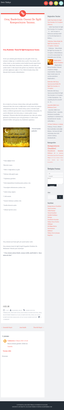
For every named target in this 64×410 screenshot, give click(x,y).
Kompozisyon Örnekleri (53, 147)
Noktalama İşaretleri (53, 155)
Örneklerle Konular (55, 151)
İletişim (50, 217)
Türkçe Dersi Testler (53, 222)
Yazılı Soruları (52, 208)
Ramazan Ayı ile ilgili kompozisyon (25, 317)
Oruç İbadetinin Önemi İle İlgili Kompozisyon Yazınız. (22, 21)
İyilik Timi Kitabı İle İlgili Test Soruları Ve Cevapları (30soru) (55, 22)
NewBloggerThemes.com (44, 406)
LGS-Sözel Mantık (55, 157)
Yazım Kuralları (52, 213)
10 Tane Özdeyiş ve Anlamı (55, 124)
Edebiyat (50, 153)
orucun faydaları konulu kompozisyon (24, 312)
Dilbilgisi (50, 224)
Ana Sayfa (23, 327)
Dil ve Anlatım (58, 153)
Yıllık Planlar (51, 210)
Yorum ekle (7, 351)
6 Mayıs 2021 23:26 (21, 341)
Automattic (22, 406)
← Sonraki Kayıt (6, 327)
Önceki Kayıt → (38, 327)
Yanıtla (9, 346)
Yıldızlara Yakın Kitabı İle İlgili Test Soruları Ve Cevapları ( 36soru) (55, 43)
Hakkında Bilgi (17, 310)
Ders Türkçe (6, 2)
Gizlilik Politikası (52, 215)
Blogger (44, 404)
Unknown (11, 341)
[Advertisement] (22, 37)
